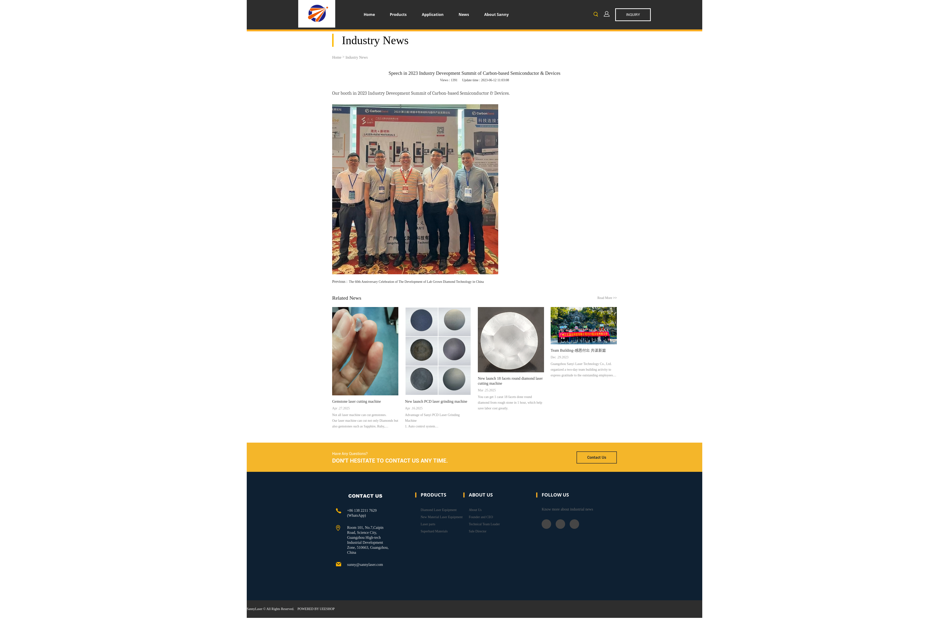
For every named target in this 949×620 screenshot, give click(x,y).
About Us (475, 510)
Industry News (356, 57)
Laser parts (428, 524)
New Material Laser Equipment (442, 517)
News (464, 14)
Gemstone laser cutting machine (356, 401)
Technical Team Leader (484, 524)
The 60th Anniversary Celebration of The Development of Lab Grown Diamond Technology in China (416, 282)
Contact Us (596, 457)
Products (398, 14)
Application (433, 14)
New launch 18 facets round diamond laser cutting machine (510, 380)
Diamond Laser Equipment (439, 510)
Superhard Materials (434, 531)
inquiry (633, 15)
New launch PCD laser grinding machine (436, 401)
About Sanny (496, 14)
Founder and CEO (481, 517)
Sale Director (477, 531)
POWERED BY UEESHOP (316, 609)
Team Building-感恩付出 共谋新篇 (578, 350)
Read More (607, 298)
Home (369, 14)
